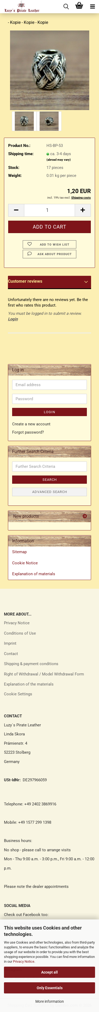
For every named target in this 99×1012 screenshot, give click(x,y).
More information (49, 1001)
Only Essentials (50, 988)
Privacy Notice (23, 961)
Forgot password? (28, 432)
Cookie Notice (25, 563)
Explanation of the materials (29, 684)
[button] (16, 210)
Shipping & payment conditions (31, 663)
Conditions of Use (20, 633)
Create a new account (31, 424)
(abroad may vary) (58, 160)
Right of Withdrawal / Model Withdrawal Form (44, 674)
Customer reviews (25, 281)
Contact (11, 653)
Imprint (10, 643)
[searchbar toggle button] (66, 6)
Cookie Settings (18, 694)
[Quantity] (49, 210)
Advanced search (49, 492)
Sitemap (19, 551)
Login (13, 319)
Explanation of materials (33, 574)
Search (50, 480)
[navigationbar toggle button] (92, 6)
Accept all (49, 972)
